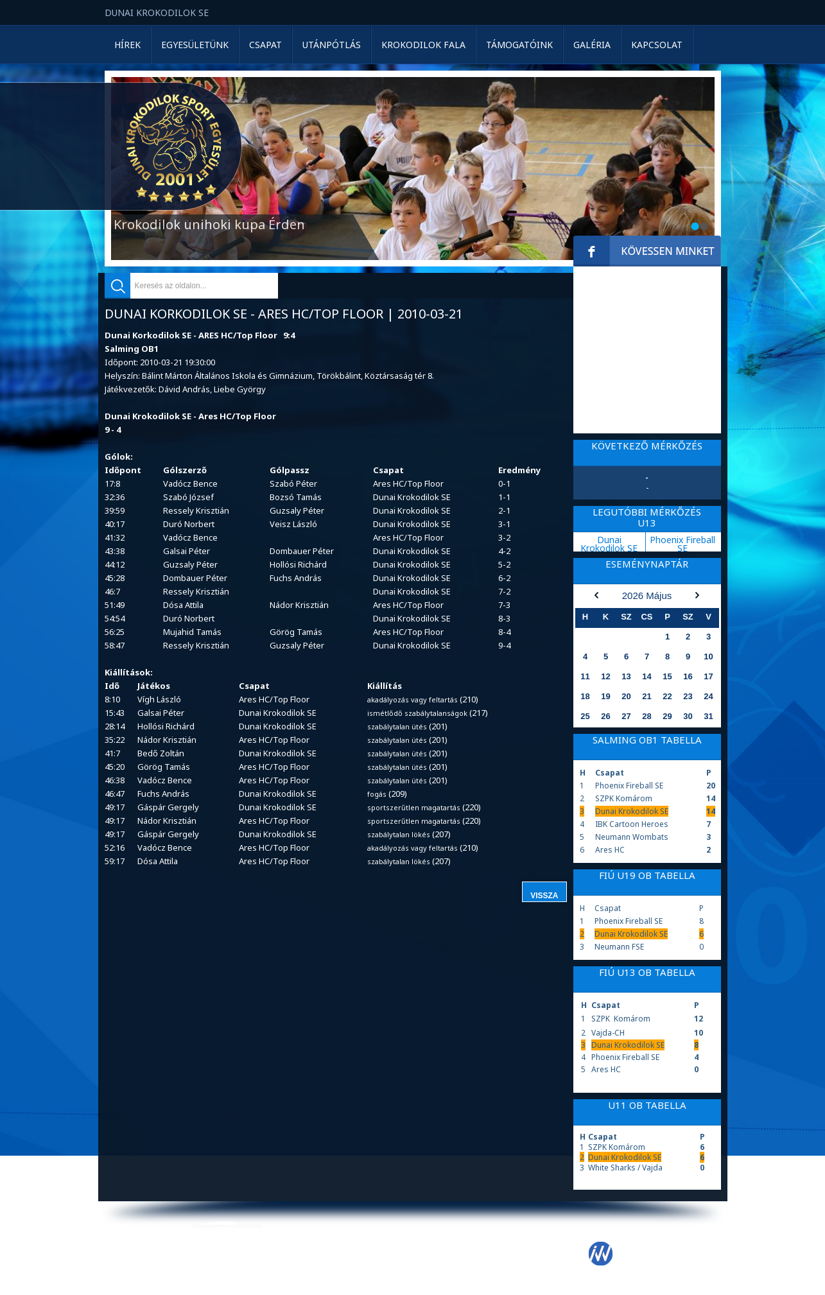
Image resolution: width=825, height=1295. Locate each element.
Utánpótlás (331, 45)
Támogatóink (519, 45)
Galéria (592, 45)
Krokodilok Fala (423, 45)
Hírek (127, 45)
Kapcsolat (656, 45)
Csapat (265, 45)
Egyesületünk (195, 45)
